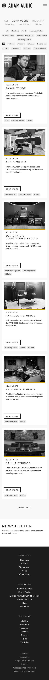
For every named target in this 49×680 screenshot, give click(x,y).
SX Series (21, 44)
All (6, 21)
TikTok (25, 639)
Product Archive (24, 599)
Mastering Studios (24, 40)
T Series (5, 48)
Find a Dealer (24, 592)
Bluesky (24, 621)
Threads (24, 635)
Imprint (24, 664)
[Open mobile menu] (45, 5)
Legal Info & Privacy (24, 661)
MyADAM (24, 606)
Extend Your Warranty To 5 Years (25, 596)
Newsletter (24, 657)
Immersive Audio (8, 35)
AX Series (27, 48)
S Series (31, 44)
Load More (24, 508)
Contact (24, 653)
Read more (12, 115)
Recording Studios (36, 31)
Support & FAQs (24, 589)
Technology (24, 567)
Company (24, 560)
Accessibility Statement (24, 671)
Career (24, 564)
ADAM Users (20, 21)
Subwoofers (16, 48)
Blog (24, 603)
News (24, 571)
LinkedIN (24, 632)
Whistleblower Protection (24, 668)
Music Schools (42, 35)
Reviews (25, 24)
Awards (10, 24)
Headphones (41, 44)
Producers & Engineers (25, 35)
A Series (11, 44)
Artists (24, 31)
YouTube (24, 642)
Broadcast (15, 31)
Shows (39, 24)
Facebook (24, 624)
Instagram (24, 628)
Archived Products (40, 48)
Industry (38, 21)
